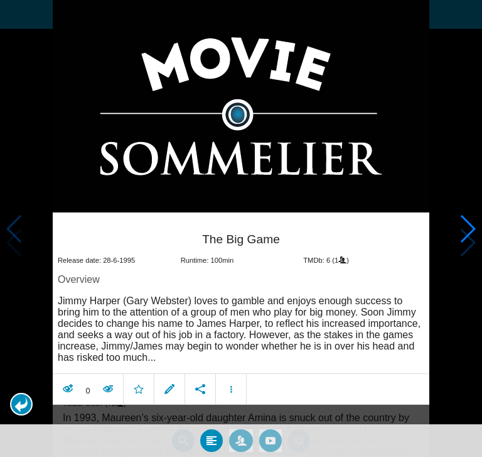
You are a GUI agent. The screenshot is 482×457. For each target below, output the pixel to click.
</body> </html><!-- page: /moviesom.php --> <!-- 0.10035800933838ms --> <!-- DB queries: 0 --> (241, 228)
